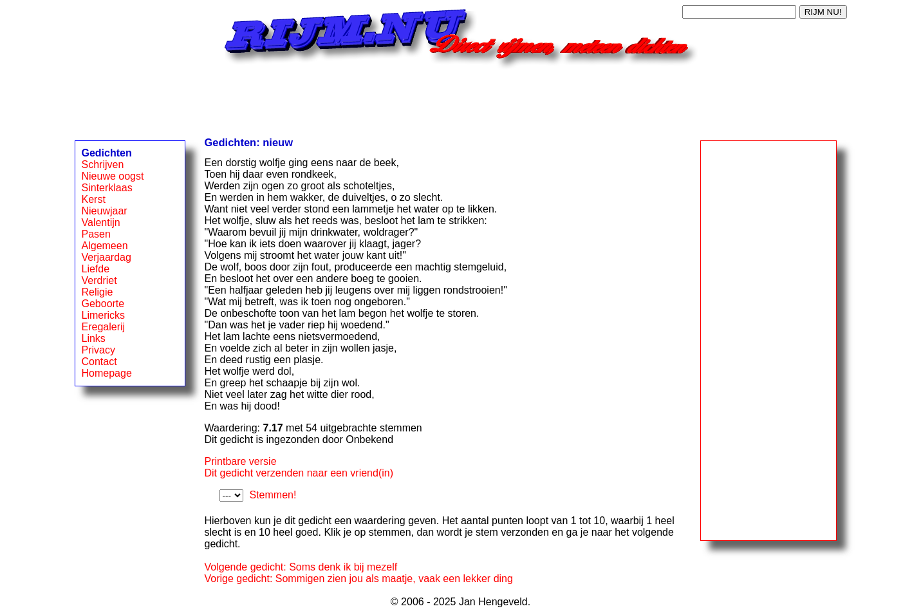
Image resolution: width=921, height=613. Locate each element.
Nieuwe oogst (113, 176)
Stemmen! (273, 494)
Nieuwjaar (104, 210)
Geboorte (103, 303)
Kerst (94, 199)
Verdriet (99, 280)
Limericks (104, 315)
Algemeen (105, 245)
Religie (97, 292)
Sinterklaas (107, 187)
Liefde (96, 268)
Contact (99, 361)
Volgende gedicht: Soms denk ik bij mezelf (301, 566)
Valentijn (101, 222)
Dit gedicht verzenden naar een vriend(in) (299, 472)
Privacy (98, 349)
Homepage (107, 373)
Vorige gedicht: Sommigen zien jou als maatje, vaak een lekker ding (359, 578)
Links (94, 338)
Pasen (96, 234)
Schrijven (103, 164)
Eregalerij (104, 326)
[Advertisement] (461, 98)
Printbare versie (241, 461)
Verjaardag (106, 257)
